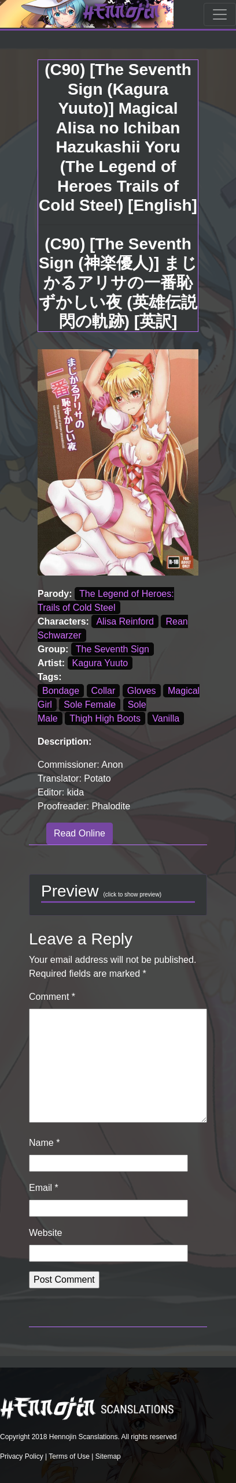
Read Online (79, 833)
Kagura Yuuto (100, 663)
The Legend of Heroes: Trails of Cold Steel (106, 600)
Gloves (141, 691)
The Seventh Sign (112, 649)
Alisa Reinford (125, 621)
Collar (103, 691)
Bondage (60, 691)
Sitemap (108, 1456)
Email (43, 1188)
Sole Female (90, 704)
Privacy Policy (21, 1456)
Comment (52, 997)
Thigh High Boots (105, 718)
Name (44, 1143)
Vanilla (165, 718)
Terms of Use (69, 1456)
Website (45, 1233)
